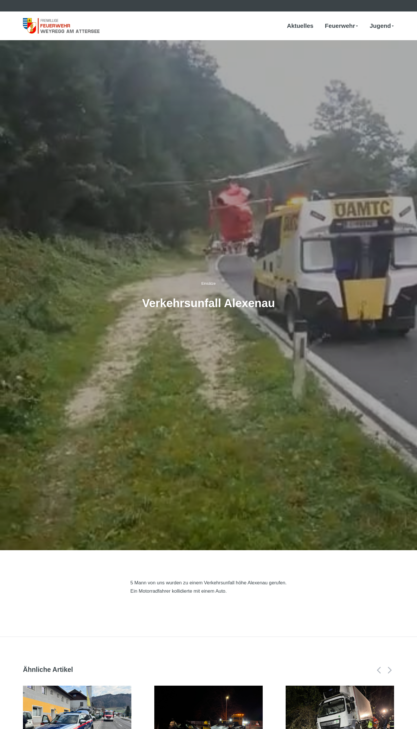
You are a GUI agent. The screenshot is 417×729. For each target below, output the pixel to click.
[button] (379, 670)
